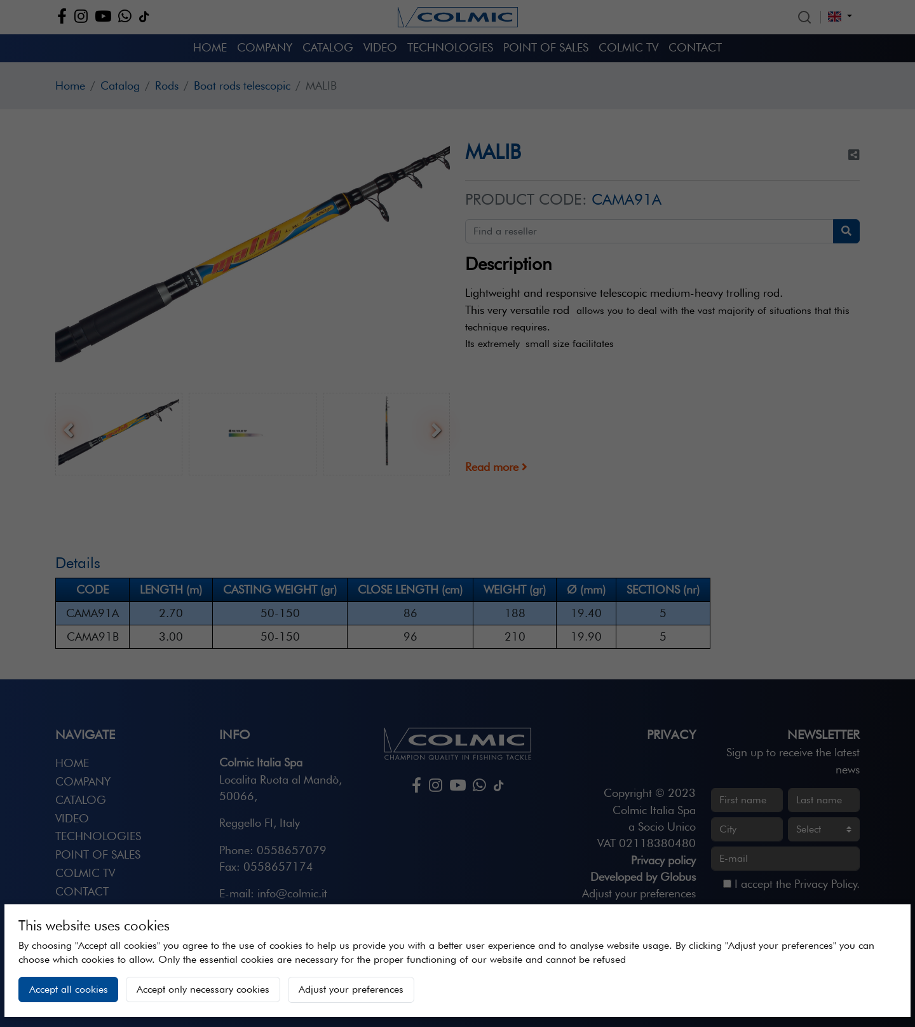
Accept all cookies (68, 989)
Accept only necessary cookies (203, 989)
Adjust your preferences (351, 989)
